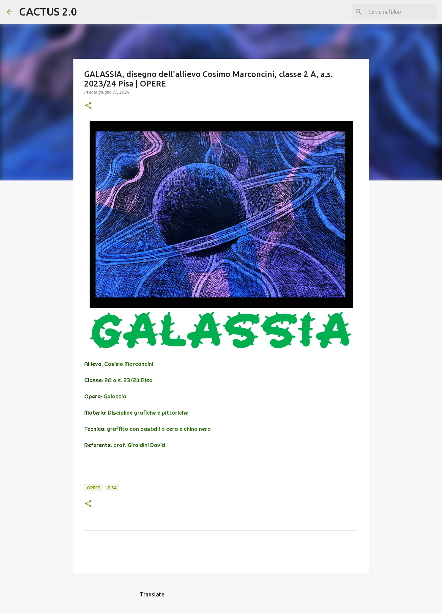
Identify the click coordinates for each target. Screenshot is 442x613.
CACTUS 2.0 (48, 11)
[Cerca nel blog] (401, 12)
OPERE (93, 488)
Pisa (112, 488)
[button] (88, 106)
